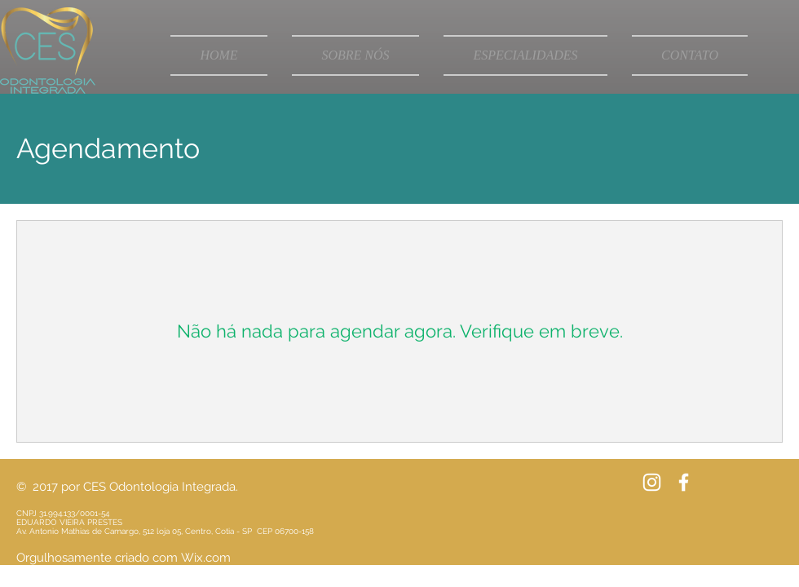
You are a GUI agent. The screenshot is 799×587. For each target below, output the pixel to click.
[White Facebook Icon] (683, 482)
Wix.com (206, 557)
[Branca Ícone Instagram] (652, 482)
